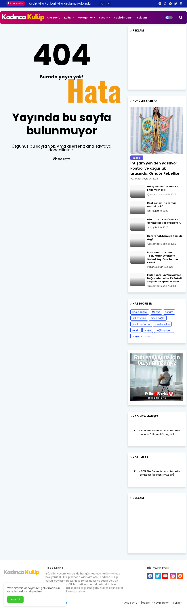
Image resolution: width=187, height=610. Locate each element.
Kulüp (68, 17)
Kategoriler (85, 17)
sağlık (147, 330)
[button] (102, 3)
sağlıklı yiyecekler (141, 336)
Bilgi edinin (35, 591)
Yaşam (103, 17)
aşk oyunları (139, 318)
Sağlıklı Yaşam (123, 17)
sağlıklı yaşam (164, 330)
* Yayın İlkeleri (160, 603)
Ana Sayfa (53, 17)
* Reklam (176, 603)
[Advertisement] (156, 59)
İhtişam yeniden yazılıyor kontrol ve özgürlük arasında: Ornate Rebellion (155, 168)
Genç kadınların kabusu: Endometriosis (163, 188)
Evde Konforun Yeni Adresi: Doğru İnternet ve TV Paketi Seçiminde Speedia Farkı (164, 278)
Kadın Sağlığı (139, 312)
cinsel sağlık (158, 318)
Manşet (156, 312)
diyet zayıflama (141, 324)
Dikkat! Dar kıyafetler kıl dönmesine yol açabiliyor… (164, 221)
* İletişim (144, 603)
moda (136, 330)
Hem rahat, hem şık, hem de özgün (164, 237)
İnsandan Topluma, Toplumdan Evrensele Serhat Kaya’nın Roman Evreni (162, 257)
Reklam (142, 17)
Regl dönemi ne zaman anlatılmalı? (162, 204)
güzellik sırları (162, 324)
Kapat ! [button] (15, 599)
